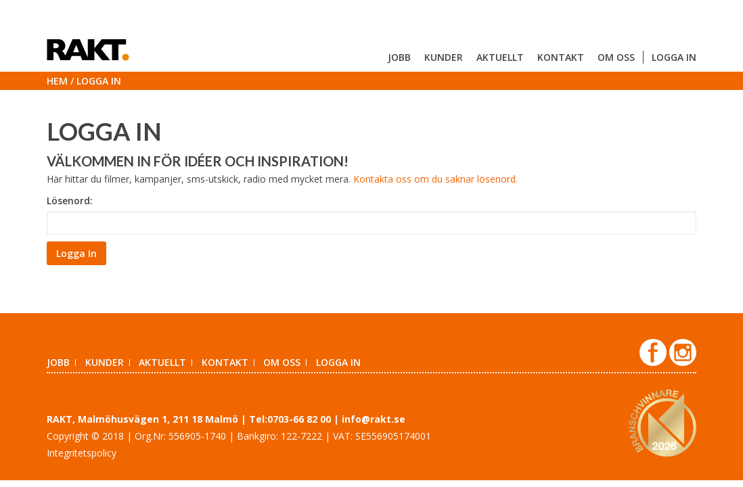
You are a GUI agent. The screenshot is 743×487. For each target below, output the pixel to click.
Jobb (399, 57)
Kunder (443, 57)
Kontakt (560, 57)
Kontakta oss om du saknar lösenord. (435, 178)
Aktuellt (500, 57)
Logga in (674, 57)
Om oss (616, 57)
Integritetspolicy (81, 452)
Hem (57, 80)
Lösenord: (70, 200)
